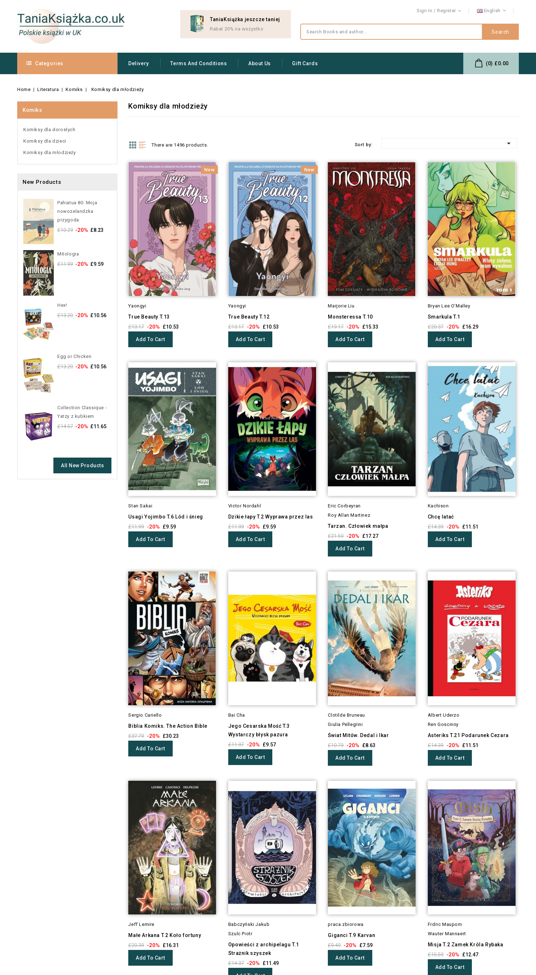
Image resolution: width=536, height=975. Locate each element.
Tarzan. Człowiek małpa (358, 526)
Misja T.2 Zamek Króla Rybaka (465, 944)
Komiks (32, 110)
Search (500, 32)
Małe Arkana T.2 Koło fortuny (164, 935)
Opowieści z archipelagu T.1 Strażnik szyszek (263, 949)
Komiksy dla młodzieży (49, 152)
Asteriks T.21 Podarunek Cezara (468, 735)
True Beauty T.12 (249, 317)
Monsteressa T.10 (350, 317)
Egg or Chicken (74, 356)
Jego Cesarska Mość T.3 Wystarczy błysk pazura (259, 730)
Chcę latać (441, 517)
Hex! (62, 305)
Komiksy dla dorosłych (49, 129)
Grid (132, 144)
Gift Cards (305, 63)
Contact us (506, 11)
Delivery (138, 63)
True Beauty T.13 (149, 317)
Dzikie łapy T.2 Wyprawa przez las (270, 517)
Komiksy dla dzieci (44, 141)
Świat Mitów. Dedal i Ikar (358, 735)
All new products (82, 465)
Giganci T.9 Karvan (351, 935)
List (142, 144)
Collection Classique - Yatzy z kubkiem (82, 412)
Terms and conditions (198, 63)
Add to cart (150, 339)
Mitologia (68, 254)
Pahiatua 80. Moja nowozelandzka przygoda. (77, 211)
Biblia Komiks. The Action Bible (167, 726)
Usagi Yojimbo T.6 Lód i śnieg (165, 517)
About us (259, 63)
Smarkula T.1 (444, 317)
